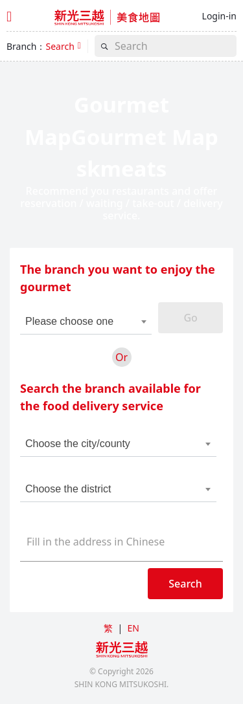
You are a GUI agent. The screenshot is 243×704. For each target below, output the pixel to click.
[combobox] (79, 322)
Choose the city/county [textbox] (77, 443)
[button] (62, 46)
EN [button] (133, 628)
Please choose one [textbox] (69, 321)
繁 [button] (108, 628)
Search (185, 584)
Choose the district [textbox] (68, 488)
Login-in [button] (219, 16)
